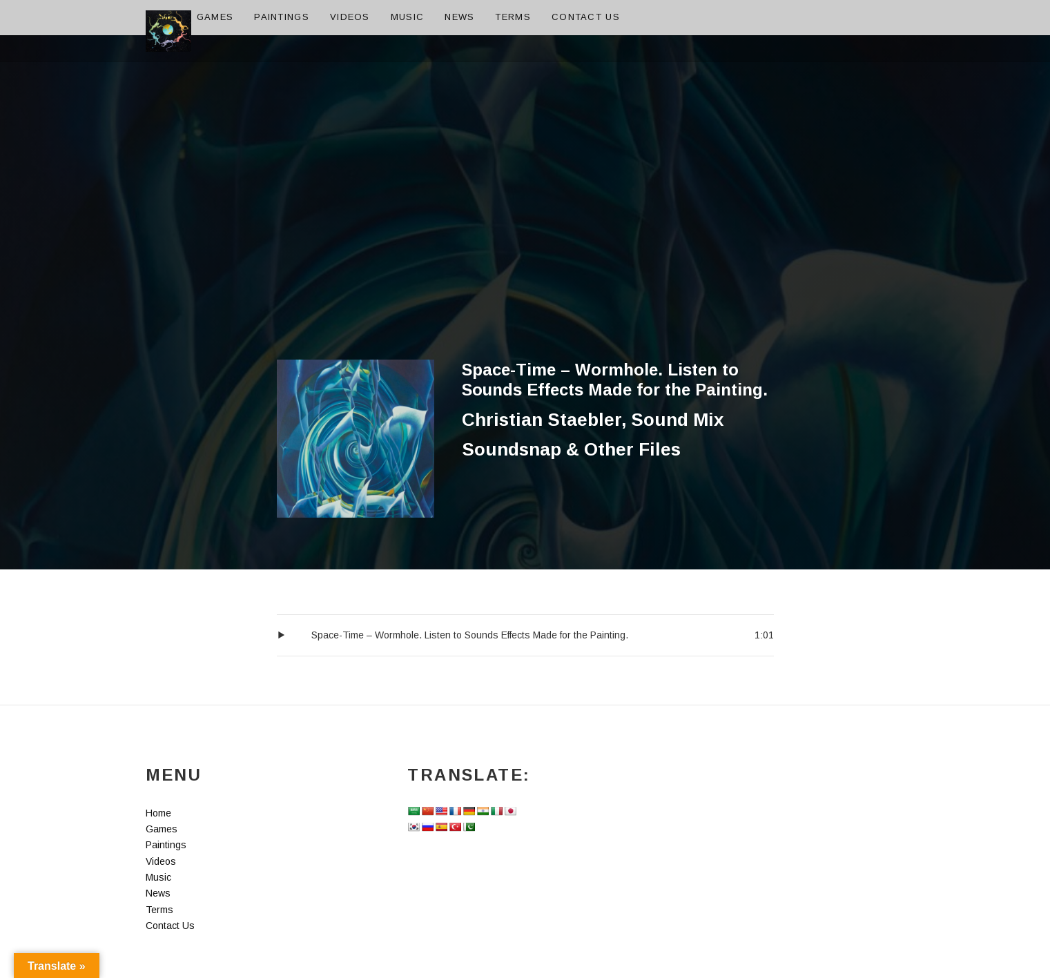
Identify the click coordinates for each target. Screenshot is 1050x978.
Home (161, 17)
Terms (513, 17)
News (459, 17)
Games (215, 17)
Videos (350, 17)
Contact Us (586, 17)
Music (408, 17)
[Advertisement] (525, 256)
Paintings (281, 17)
